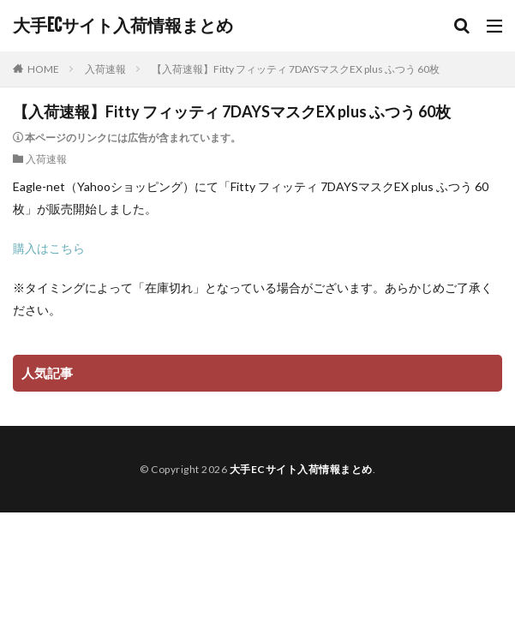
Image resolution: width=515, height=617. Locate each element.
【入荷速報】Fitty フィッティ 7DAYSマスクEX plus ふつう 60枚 (296, 69)
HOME (43, 69)
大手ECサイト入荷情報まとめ (123, 25)
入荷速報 (105, 69)
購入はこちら (49, 248)
